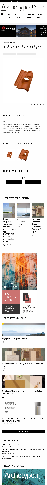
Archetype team (4, 446)
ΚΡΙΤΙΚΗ (29, 17)
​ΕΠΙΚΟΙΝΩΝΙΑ (33, 182)
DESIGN (9, 21)
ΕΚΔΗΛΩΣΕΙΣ (31, 14)
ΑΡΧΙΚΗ (9, 14)
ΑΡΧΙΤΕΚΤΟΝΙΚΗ (19, 14)
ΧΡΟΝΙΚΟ (38, 17)
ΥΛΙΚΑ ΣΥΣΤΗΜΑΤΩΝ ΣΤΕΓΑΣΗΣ (29, 54)
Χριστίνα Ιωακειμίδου (5, 453)
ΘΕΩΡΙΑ (40, 14)
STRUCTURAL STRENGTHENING (14, 17)
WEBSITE (14, 182)
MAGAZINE (29, 21)
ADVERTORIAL (18, 21)
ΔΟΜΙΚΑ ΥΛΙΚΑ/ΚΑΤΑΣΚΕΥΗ (10, 54)
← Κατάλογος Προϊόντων (9, 42)
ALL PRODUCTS (23, 431)
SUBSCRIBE (43, 1)
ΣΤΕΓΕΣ (18, 54)
